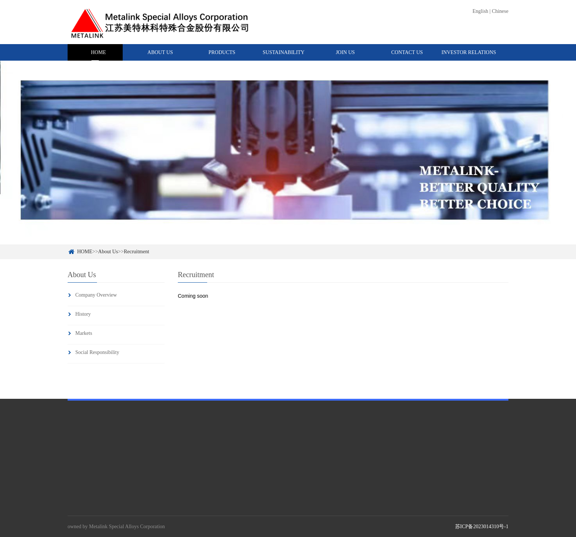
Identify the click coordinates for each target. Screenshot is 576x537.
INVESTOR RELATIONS (469, 52)
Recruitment (136, 251)
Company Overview (96, 295)
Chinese (500, 11)
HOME (98, 52)
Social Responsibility (97, 352)
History (83, 314)
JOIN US (345, 52)
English (480, 11)
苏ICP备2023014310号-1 (481, 526)
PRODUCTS (221, 52)
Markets (83, 333)
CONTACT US (407, 52)
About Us (108, 251)
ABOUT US (160, 52)
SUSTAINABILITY (284, 52)
